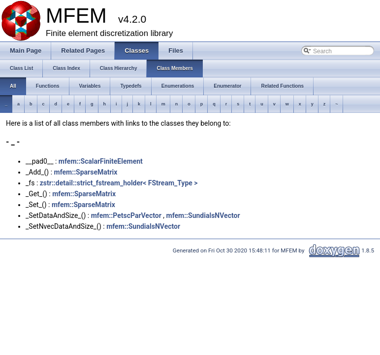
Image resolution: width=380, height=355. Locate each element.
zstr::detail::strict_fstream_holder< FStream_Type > (119, 183)
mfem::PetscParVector (126, 215)
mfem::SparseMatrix (86, 172)
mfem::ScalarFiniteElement (101, 161)
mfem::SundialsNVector (203, 215)
